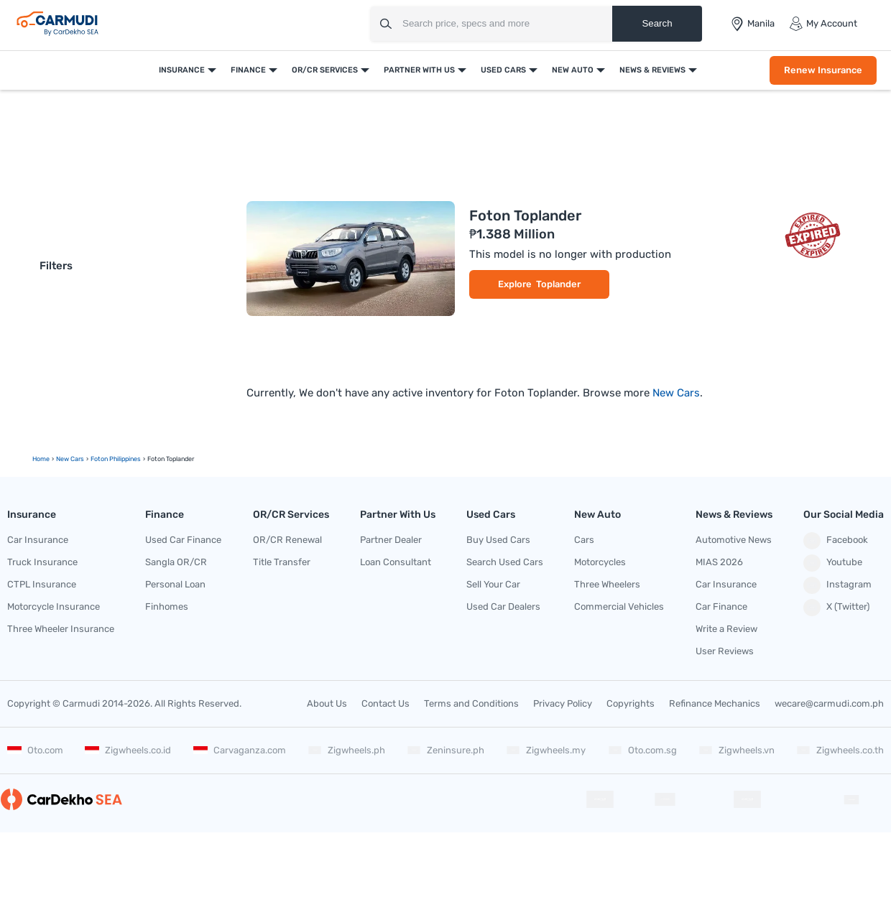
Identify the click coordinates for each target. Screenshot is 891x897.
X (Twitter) (836, 607)
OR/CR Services (325, 70)
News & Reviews (652, 70)
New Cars (676, 392)
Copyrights (630, 703)
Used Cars (503, 70)
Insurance (182, 70)
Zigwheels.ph (346, 750)
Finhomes (166, 606)
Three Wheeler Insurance (60, 628)
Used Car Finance (183, 539)
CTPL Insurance (41, 584)
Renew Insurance (823, 70)
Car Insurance (37, 539)
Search (657, 23)
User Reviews (725, 651)
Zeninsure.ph (445, 750)
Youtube (832, 563)
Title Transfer (281, 562)
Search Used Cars (504, 562)
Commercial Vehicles (619, 606)
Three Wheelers (607, 584)
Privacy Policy (562, 703)
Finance (248, 70)
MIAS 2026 (719, 562)
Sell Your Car (493, 584)
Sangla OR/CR (176, 562)
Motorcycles (600, 562)
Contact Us (385, 703)
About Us (327, 703)
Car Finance (721, 606)
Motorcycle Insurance (53, 606)
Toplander (558, 284)
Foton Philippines (116, 459)
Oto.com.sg (642, 750)
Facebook (835, 540)
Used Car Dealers (503, 606)
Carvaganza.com (239, 750)
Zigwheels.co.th (840, 750)
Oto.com (35, 750)
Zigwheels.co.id (128, 750)
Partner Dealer (391, 539)
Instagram (837, 585)
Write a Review (726, 628)
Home (41, 459)
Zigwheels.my (546, 750)
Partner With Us (419, 70)
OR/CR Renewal (287, 539)
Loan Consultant (395, 562)
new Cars (70, 459)
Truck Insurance (42, 562)
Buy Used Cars (498, 539)
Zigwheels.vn (736, 750)
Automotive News (734, 539)
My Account (823, 24)
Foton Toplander (525, 215)
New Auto (573, 70)
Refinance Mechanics (714, 703)
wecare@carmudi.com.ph (829, 703)
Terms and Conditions (471, 703)
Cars (584, 539)
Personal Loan (175, 584)
